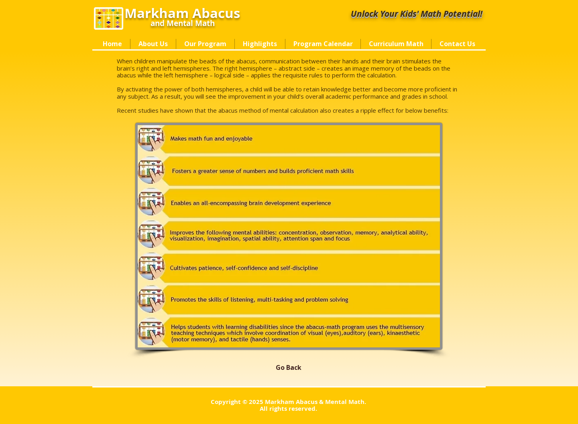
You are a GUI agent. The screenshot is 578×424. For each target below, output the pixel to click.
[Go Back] (288, 367)
